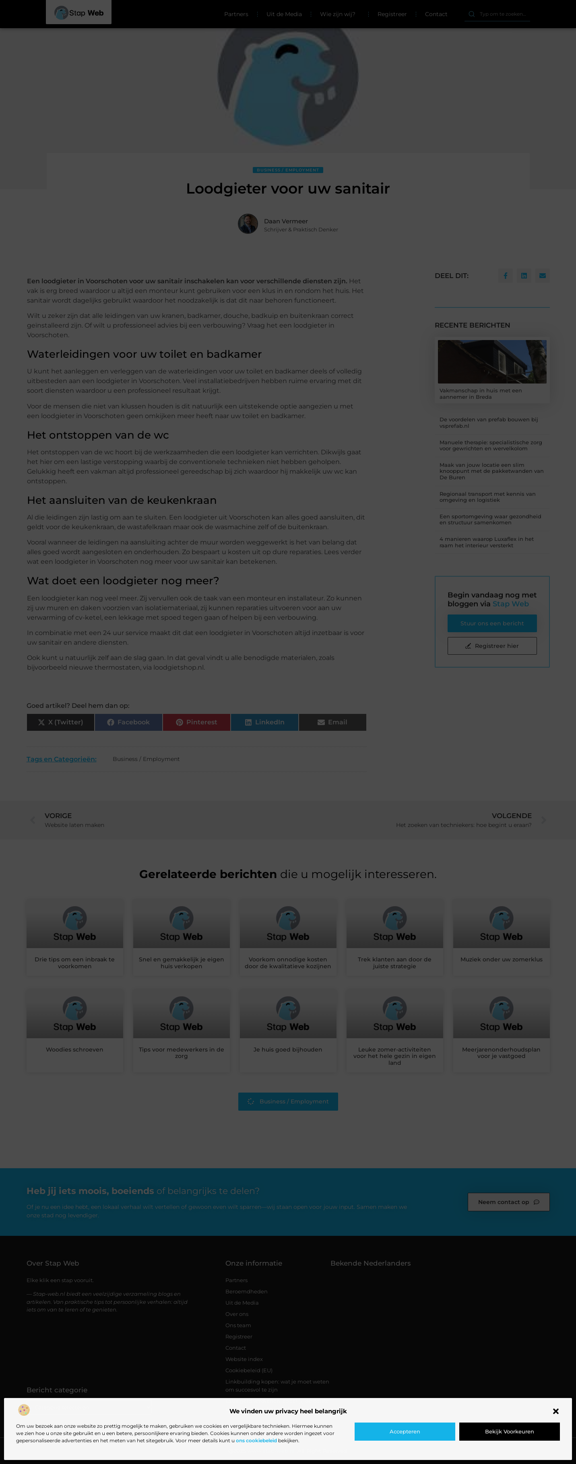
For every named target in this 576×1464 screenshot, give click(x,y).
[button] (556, 1411)
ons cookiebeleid (256, 1440)
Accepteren (405, 1431)
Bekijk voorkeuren (509, 1431)
